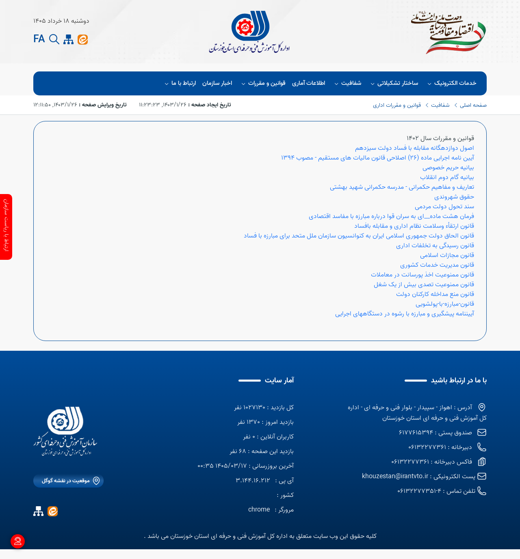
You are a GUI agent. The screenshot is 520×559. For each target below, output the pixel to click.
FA (39, 39)
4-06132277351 (419, 491)
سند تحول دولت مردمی (444, 206)
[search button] (54, 40)
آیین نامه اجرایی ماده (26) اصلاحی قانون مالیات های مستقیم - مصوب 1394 (377, 158)
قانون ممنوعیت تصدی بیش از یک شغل (424, 284)
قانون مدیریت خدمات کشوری (437, 265)
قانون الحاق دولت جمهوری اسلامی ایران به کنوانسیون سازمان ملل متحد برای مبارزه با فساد (359, 236)
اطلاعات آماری (308, 83)
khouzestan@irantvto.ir (395, 476)
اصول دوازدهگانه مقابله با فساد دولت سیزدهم (414, 148)
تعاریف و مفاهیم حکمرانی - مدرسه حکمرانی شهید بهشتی (402, 187)
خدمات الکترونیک (451, 83)
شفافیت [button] (347, 83)
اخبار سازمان (217, 83)
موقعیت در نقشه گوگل (66, 481)
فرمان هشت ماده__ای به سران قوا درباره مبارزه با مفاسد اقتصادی (391, 216)
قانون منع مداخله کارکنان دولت (435, 294)
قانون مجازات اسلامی (447, 255)
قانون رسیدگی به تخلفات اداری (435, 245)
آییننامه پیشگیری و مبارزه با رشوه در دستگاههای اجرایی (404, 314)
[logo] (65, 431)
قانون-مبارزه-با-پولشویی (445, 304)
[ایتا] (83, 39)
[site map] (68, 40)
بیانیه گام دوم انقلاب (447, 177)
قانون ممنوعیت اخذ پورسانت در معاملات (422, 275)
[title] (249, 31)
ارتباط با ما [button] (179, 83)
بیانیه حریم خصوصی (448, 167)
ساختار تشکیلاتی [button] (393, 83)
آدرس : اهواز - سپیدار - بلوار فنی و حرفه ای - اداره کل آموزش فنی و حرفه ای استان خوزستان (417, 412)
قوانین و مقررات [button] (262, 83)
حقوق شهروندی (454, 197)
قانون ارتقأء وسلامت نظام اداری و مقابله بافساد (414, 226)
